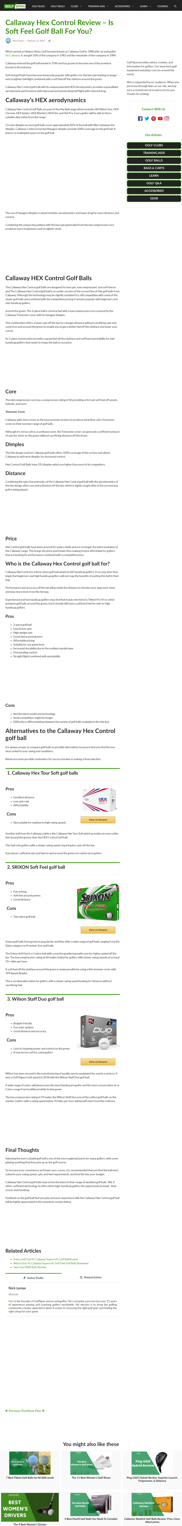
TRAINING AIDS (154, 153)
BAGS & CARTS (154, 168)
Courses (163, 6)
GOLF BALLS (154, 160)
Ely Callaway (12, 55)
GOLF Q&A (154, 183)
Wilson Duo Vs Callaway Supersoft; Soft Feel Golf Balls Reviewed (50, 1263)
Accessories (126, 6)
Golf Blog (38, 6)
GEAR (154, 198)
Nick (11, 1301)
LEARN (154, 175)
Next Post (35, 1411)
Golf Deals (58, 6)
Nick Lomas (18, 41)
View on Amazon (98, 819)
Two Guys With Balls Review (29, 1267)
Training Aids (100, 6)
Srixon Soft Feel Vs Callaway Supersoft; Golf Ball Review (45, 1259)
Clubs (78, 6)
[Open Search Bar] (175, 6)
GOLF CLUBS (154, 145)
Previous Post (16, 1411)
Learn (147, 6)
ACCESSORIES (154, 190)
